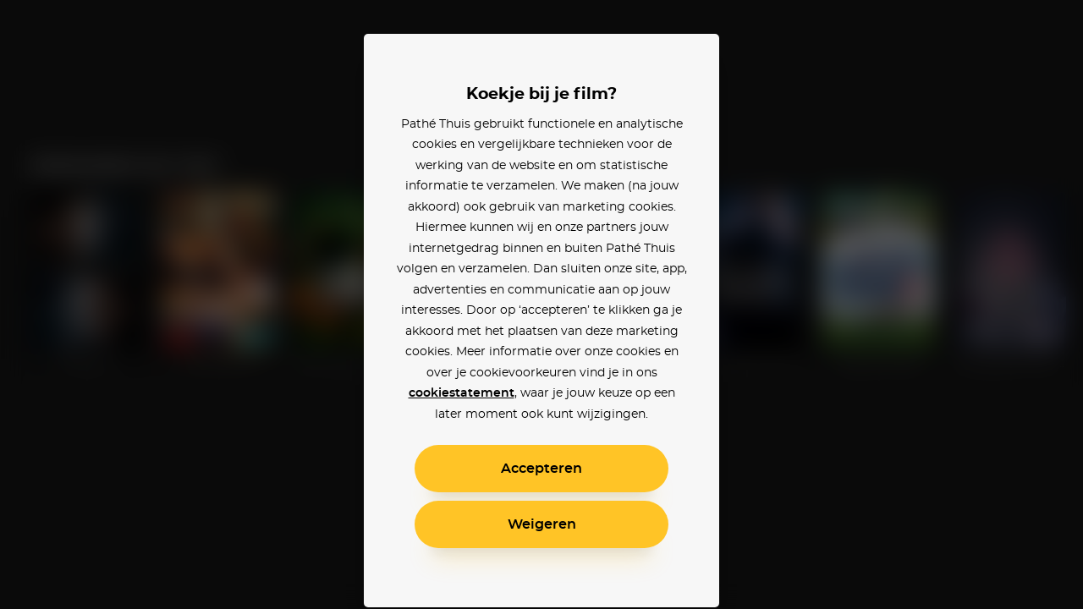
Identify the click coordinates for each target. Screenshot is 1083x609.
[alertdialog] (541, 304)
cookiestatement (461, 393)
